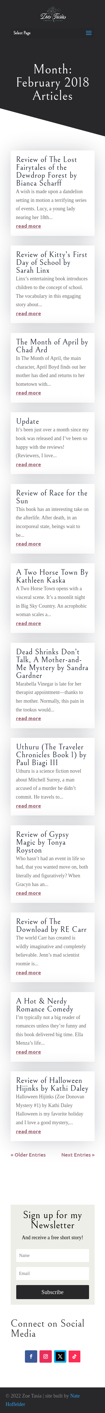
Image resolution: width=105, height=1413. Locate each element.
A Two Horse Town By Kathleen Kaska (52, 576)
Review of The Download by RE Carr (51, 925)
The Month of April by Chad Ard (52, 346)
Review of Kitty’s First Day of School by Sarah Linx (52, 262)
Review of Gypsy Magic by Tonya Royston (42, 842)
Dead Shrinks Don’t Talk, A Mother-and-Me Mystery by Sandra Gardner (52, 664)
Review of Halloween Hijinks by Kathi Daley (52, 1084)
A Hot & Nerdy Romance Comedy (44, 1005)
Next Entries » (78, 1154)
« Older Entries (28, 1154)
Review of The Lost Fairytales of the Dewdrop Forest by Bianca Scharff (46, 171)
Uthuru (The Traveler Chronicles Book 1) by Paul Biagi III (51, 755)
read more (28, 225)
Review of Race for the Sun (52, 497)
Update (27, 421)
